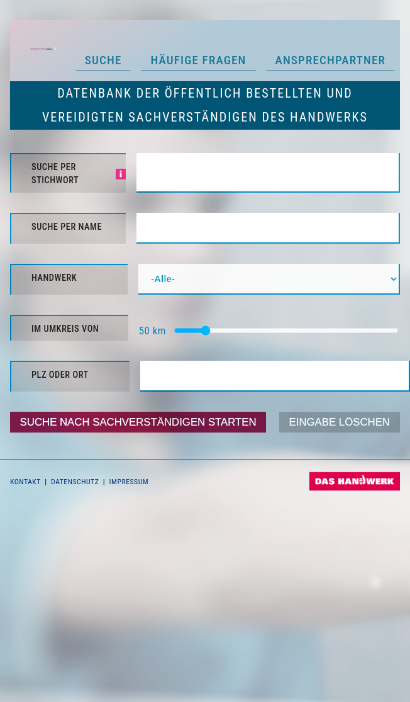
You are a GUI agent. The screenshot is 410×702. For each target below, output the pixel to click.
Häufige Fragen (198, 60)
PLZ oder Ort (60, 375)
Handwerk (54, 278)
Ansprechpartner (330, 60)
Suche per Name (66, 227)
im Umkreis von (65, 329)
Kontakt (25, 481)
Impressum (129, 481)
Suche (103, 60)
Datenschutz (75, 481)
